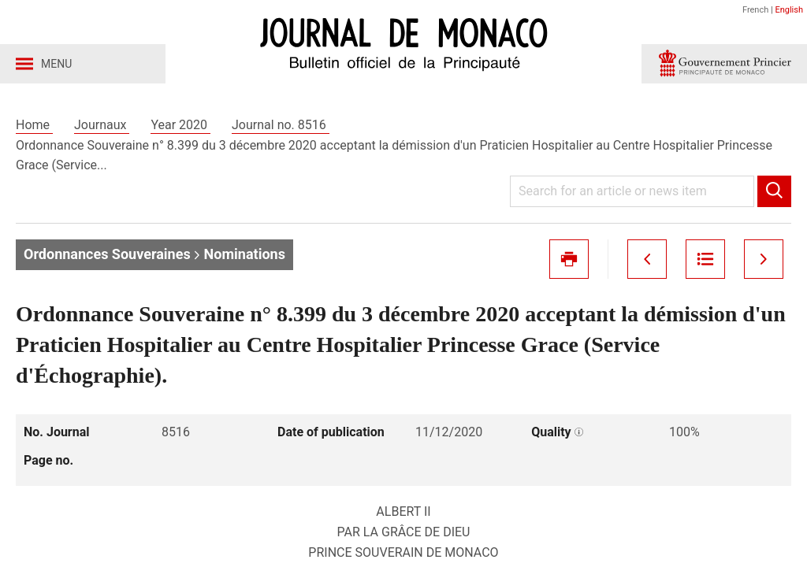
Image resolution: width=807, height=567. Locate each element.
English (789, 10)
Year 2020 (180, 124)
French (755, 10)
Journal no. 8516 (280, 124)
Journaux (101, 124)
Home (34, 124)
